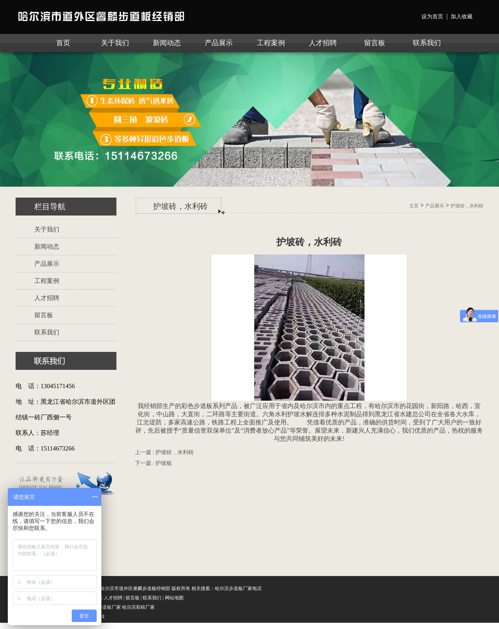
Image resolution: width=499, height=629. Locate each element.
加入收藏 (461, 16)
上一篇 (164, 452)
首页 (63, 43)
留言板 (374, 43)
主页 (414, 205)
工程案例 (271, 43)
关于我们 (115, 43)
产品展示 (219, 43)
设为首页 (432, 16)
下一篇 (153, 463)
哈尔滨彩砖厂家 (138, 607)
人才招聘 (323, 43)
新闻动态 (167, 43)
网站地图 (174, 598)
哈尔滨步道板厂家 (102, 607)
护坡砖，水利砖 (467, 205)
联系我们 (427, 43)
